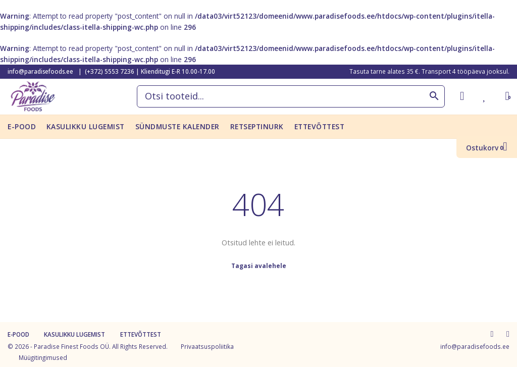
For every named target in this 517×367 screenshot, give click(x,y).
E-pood (22, 126)
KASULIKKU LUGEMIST (85, 126)
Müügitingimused (43, 357)
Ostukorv (486, 147)
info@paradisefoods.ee (40, 71)
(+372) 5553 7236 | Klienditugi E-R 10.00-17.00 (150, 71)
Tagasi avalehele (258, 265)
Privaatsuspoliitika (207, 346)
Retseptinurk (257, 126)
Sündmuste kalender (177, 126)
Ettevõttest (319, 126)
